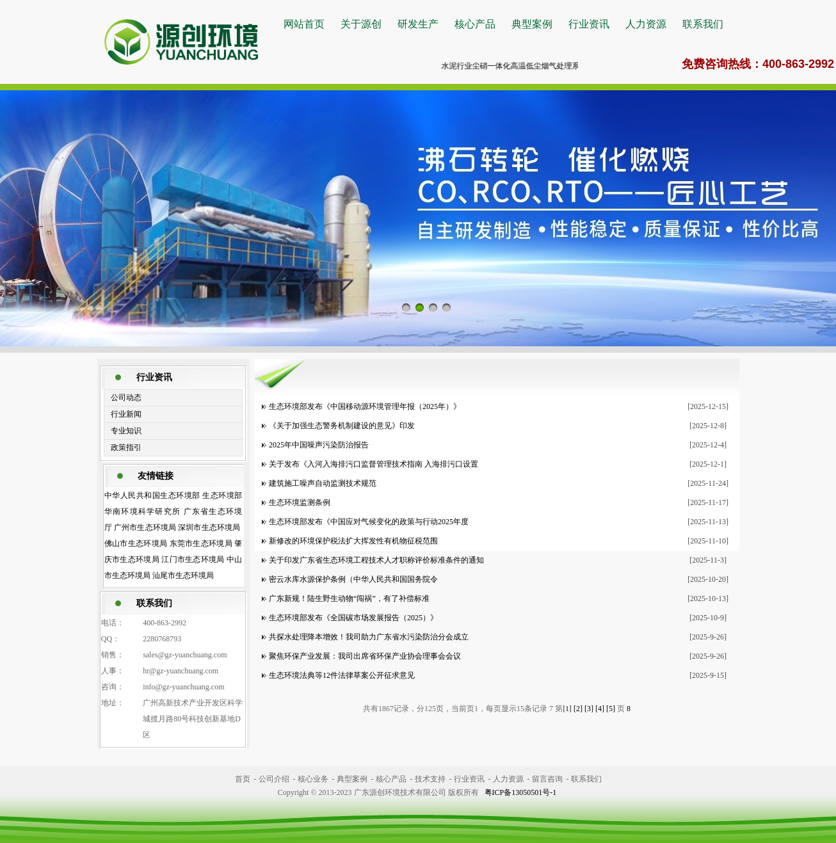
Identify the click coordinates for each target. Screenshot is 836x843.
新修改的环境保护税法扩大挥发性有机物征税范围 (353, 540)
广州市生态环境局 (145, 527)
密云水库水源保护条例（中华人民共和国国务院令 (355, 579)
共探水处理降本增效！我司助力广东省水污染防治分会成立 (369, 636)
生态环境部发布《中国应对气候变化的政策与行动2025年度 (369, 521)
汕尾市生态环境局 (183, 575)
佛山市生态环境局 (136, 543)
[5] (610, 708)
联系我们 (702, 24)
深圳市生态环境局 (209, 527)
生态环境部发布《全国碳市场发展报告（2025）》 (353, 617)
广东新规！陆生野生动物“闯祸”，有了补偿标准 (349, 598)
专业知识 (126, 430)
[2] (578, 708)
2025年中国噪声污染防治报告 (319, 444)
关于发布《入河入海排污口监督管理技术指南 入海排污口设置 (373, 464)
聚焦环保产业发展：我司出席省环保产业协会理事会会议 (365, 656)
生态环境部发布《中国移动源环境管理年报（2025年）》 (365, 406)
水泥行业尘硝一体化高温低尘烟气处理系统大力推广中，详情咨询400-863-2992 (578, 65)
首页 (242, 779)
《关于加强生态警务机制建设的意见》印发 (342, 425)
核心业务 (313, 779)
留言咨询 (547, 779)
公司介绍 (274, 779)
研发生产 (418, 24)
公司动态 (126, 397)
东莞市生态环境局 (201, 543)
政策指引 (126, 447)
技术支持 (430, 779)
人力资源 (645, 24)
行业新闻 (126, 414)
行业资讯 (588, 24)
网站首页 (304, 24)
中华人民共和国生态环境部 (152, 495)
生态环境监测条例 (299, 502)
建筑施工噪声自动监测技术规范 (322, 483)
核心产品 (474, 24)
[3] (588, 708)
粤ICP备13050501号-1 (521, 792)
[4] (599, 708)
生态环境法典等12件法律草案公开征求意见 (342, 675)
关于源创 (361, 24)
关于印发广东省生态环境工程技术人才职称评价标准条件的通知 (376, 560)
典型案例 (531, 24)
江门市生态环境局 (193, 559)
